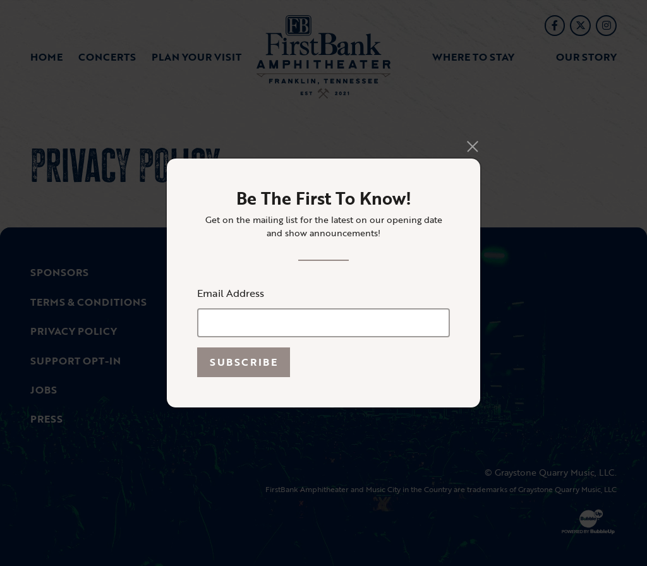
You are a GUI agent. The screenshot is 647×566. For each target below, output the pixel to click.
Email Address (230, 293)
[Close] (473, 146)
